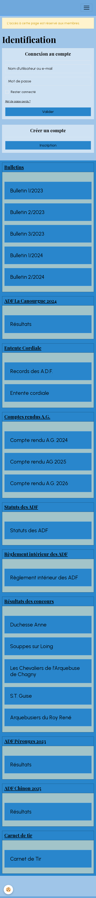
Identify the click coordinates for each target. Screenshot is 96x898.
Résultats (20, 324)
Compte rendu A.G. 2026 (39, 483)
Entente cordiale (29, 393)
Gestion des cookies (48, 892)
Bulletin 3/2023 (27, 234)
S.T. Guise (21, 696)
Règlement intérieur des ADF (44, 577)
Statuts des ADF (29, 530)
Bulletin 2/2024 (27, 277)
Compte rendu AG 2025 (38, 462)
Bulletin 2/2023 (27, 212)
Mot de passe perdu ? (18, 101)
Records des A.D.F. (31, 371)
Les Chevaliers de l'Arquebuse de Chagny (45, 671)
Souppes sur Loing (31, 646)
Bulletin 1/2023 (26, 190)
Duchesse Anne (28, 625)
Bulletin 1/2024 (26, 255)
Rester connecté (23, 92)
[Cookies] (8, 889)
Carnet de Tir (25, 859)
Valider (48, 111)
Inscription (48, 145)
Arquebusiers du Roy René (40, 717)
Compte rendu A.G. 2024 (39, 440)
